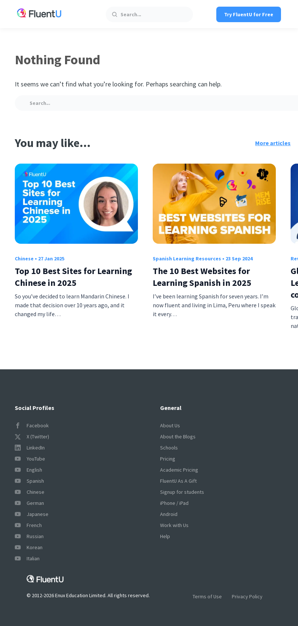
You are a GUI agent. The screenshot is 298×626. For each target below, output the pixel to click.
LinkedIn (30, 447)
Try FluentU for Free (248, 14)
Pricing (167, 458)
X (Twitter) (32, 436)
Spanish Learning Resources (187, 258)
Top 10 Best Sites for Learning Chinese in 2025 (73, 276)
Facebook (32, 425)
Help (165, 536)
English (28, 469)
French (28, 525)
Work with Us (174, 525)
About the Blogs (178, 436)
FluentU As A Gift (178, 481)
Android (168, 514)
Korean (29, 547)
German (29, 503)
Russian (29, 536)
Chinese (24, 258)
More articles (273, 143)
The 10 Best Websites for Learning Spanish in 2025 (202, 276)
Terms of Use (207, 596)
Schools (169, 447)
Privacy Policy (247, 596)
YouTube (30, 458)
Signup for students (182, 492)
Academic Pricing (179, 469)
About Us (170, 425)
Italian (27, 558)
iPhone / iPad (174, 503)
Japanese (31, 514)
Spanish (29, 481)
